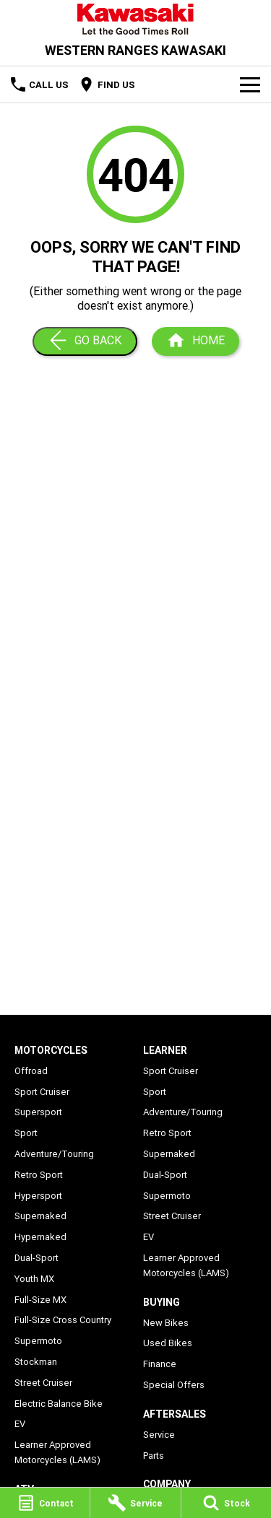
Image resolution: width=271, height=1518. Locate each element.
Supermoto (38, 1341)
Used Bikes (167, 1343)
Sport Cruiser (41, 1092)
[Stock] (226, 1503)
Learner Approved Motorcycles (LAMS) (57, 1452)
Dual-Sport (36, 1258)
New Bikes (166, 1323)
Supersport (38, 1112)
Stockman (35, 1362)
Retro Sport (38, 1175)
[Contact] (45, 1503)
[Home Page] (135, 19)
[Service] (135, 1503)
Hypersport (38, 1196)
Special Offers (174, 1385)
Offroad (31, 1071)
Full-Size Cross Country (62, 1320)
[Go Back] (85, 341)
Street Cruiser (43, 1383)
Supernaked (40, 1216)
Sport (26, 1133)
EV (19, 1424)
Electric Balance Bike (58, 1403)
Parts (153, 1455)
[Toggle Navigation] (250, 84)
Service (159, 1434)
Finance (159, 1364)
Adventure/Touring (54, 1154)
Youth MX (34, 1279)
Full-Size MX (40, 1300)
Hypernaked (40, 1237)
